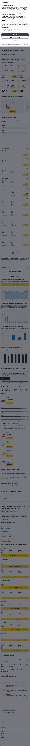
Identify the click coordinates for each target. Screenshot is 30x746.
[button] (15, 34)
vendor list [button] (3, 19)
